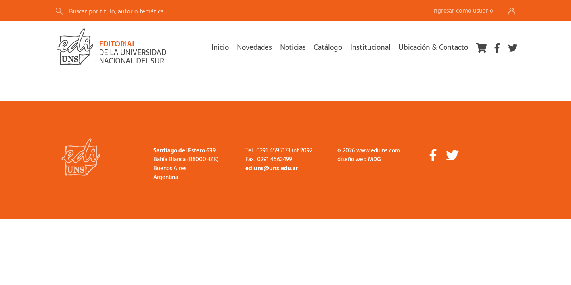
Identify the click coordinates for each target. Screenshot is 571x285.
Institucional (370, 47)
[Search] (166, 10)
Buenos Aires (169, 168)
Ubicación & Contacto (433, 47)
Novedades (254, 47)
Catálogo (328, 47)
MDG (374, 159)
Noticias (293, 47)
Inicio (220, 47)
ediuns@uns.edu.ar (271, 168)
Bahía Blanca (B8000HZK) (185, 159)
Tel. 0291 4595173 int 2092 (278, 150)
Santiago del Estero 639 (184, 150)
